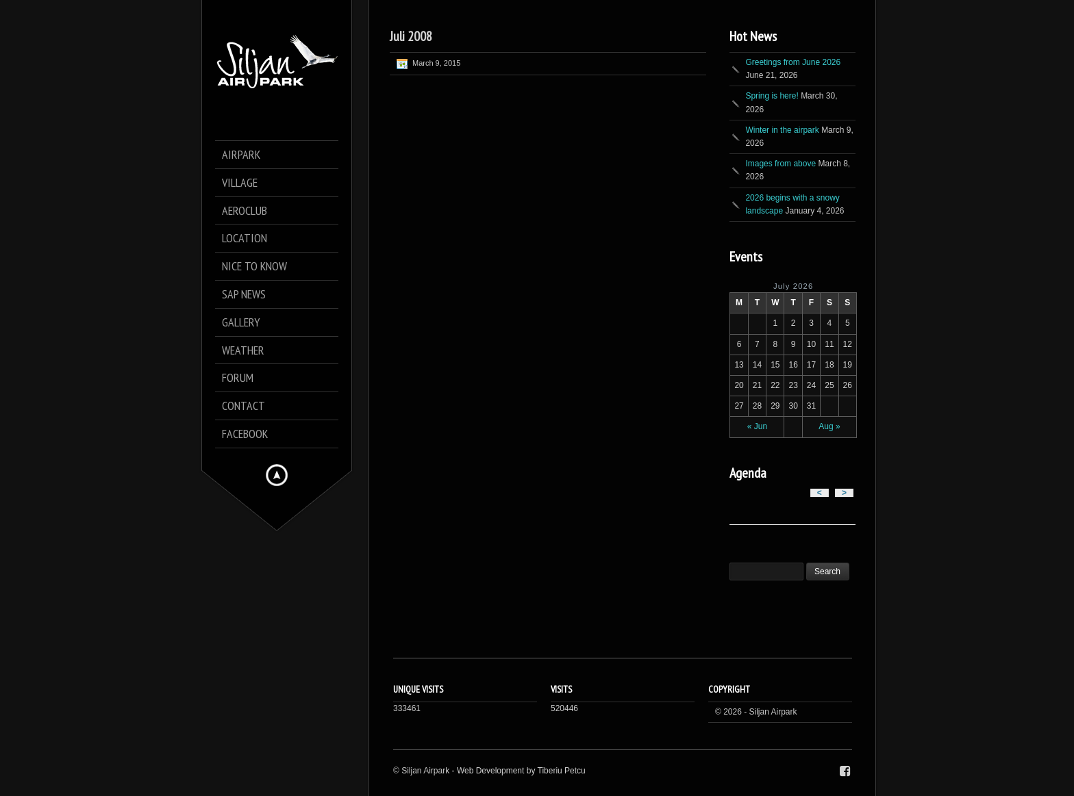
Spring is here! (771, 96)
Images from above (780, 163)
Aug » (829, 426)
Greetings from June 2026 (792, 62)
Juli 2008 (411, 36)
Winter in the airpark (782, 130)
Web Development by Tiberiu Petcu (521, 770)
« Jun (757, 426)
